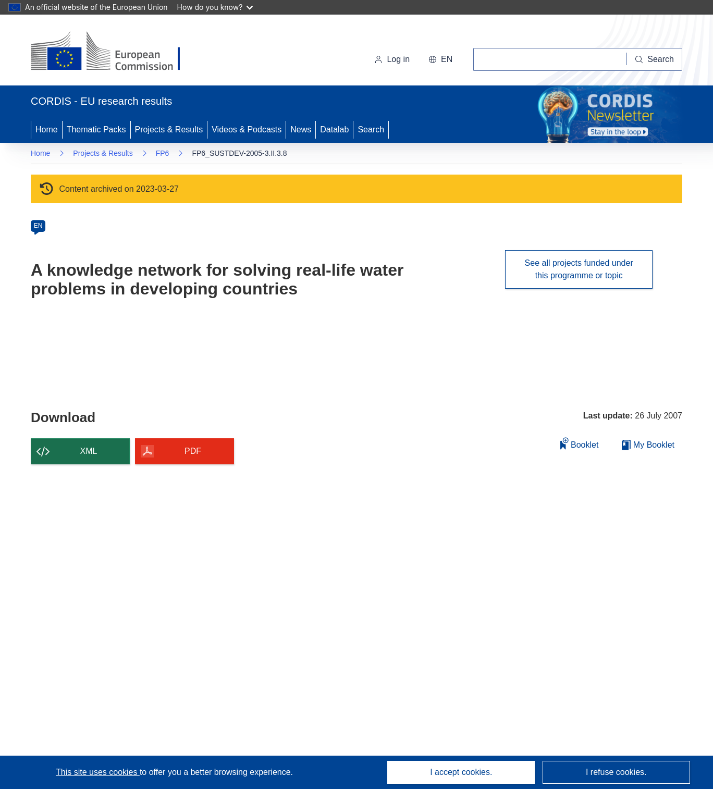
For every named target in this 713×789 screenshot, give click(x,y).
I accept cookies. (461, 772)
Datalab (334, 129)
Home (46, 129)
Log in (392, 59)
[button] (440, 59)
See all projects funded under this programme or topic (579, 269)
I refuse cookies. (616, 772)
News (300, 129)
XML (88, 451)
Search (371, 129)
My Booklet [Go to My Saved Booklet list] (648, 445)
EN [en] (38, 225)
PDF (193, 451)
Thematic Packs (96, 129)
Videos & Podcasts (246, 129)
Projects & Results (169, 129)
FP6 (162, 153)
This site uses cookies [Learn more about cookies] (98, 772)
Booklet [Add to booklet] (579, 443)
